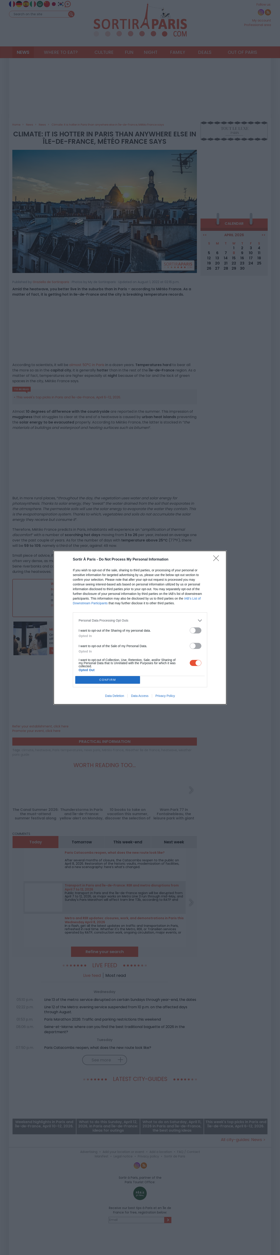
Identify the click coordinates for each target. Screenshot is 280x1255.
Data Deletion (114, 696)
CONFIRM (107, 679)
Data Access (140, 696)
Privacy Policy (165, 696)
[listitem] (140, 620)
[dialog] (140, 627)
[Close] (217, 559)
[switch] (195, 630)
